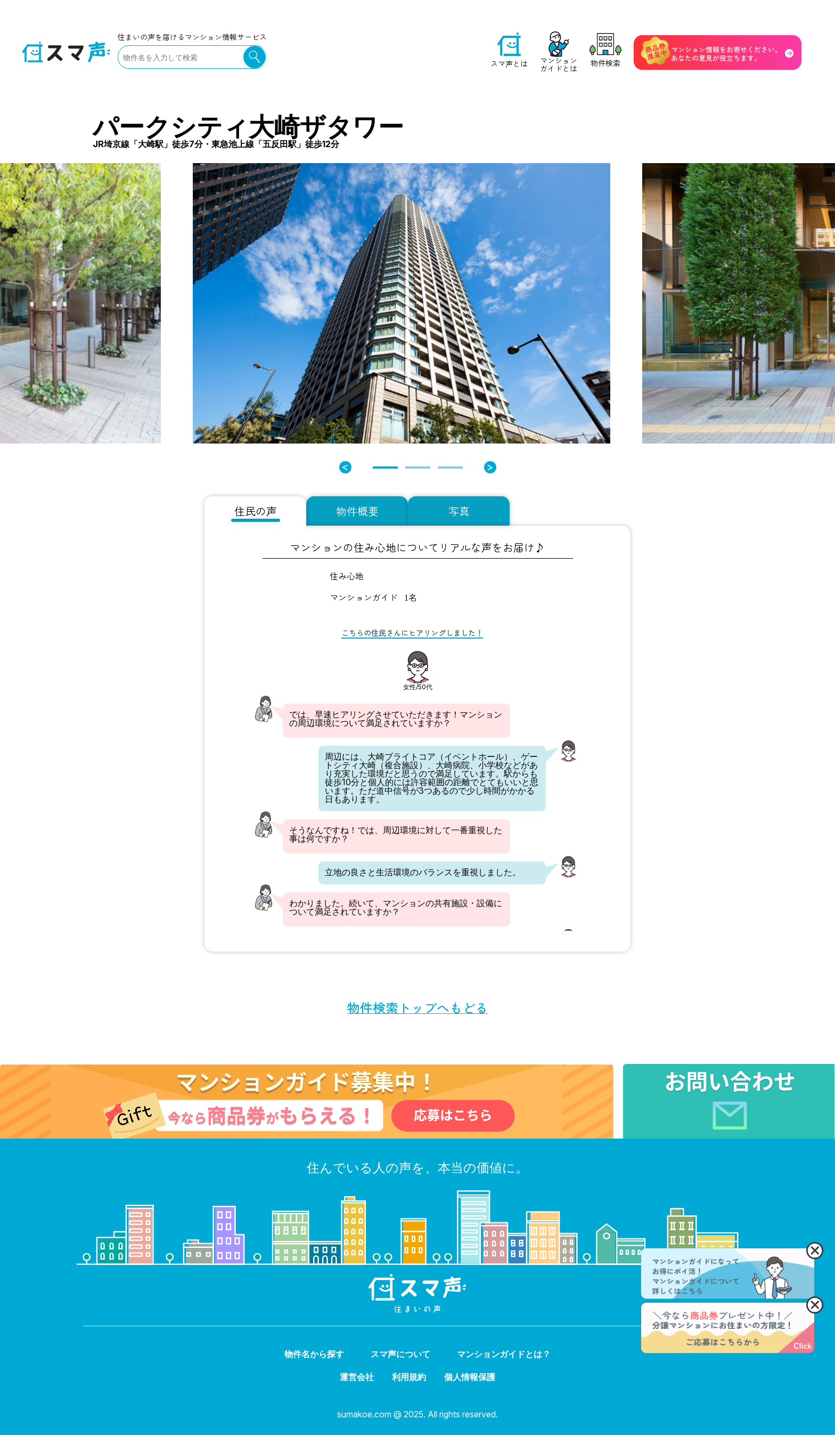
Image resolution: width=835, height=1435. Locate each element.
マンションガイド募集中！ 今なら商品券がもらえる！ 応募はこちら (136, 1068)
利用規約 (409, 1377)
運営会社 (357, 1377)
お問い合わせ (647, 1068)
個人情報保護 (469, 1377)
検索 (254, 56)
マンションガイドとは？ (504, 1354)
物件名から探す (314, 1354)
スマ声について (400, 1354)
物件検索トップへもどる (417, 1007)
